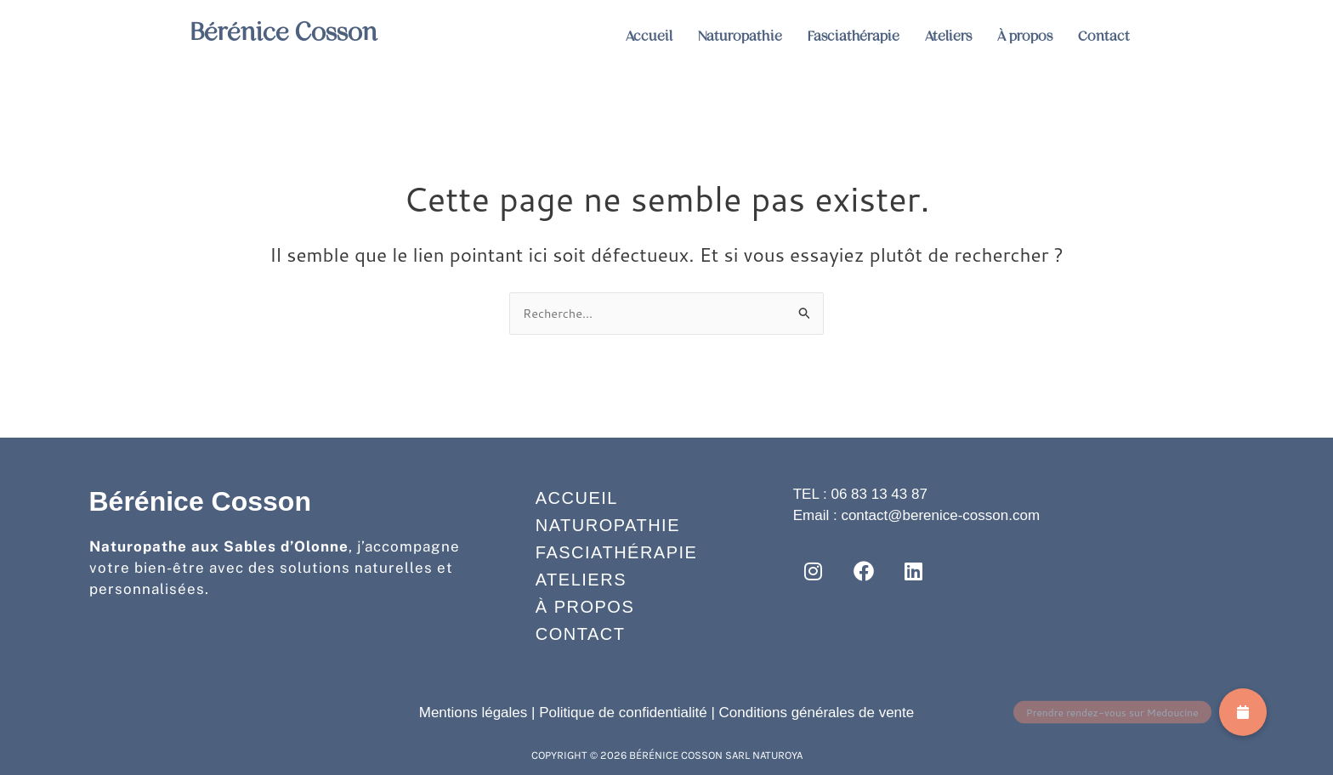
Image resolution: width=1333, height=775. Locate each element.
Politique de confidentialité (623, 712)
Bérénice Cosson (296, 30)
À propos (1024, 36)
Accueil (649, 36)
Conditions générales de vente (817, 712)
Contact (1104, 36)
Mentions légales (473, 712)
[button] (1243, 712)
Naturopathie (740, 36)
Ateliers (948, 36)
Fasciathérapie (853, 36)
